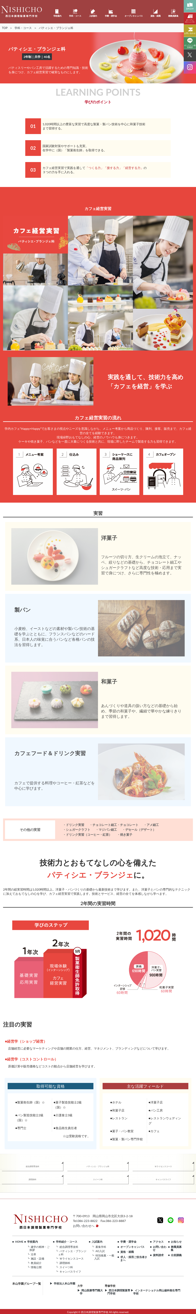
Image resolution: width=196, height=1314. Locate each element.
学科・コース (23, 28)
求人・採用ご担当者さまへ (133, 1259)
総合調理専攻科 (32, 1166)
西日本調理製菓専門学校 (118, 1292)
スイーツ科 (97, 1179)
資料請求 (158, 1255)
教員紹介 (36, 1263)
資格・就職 (127, 1251)
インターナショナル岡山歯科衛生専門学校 (156, 1292)
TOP (4, 28)
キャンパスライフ (163, 1179)
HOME (19, 1241)
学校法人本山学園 (64, 1283)
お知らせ (176, 1241)
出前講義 (176, 1255)
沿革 (33, 1254)
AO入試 (100, 1251)
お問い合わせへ (83, 1226)
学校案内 (32, 1241)
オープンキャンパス (132, 1246)
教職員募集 (176, 1248)
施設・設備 (37, 1258)
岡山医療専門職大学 (91, 1292)
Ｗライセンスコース (163, 1166)
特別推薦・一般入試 (104, 1257)
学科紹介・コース (66, 1241)
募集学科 (101, 1246)
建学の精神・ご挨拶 (39, 1248)
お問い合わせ (159, 1248)
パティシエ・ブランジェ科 (97, 1166)
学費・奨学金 (128, 1241)
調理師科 (32, 1179)
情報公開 (36, 1267)
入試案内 (97, 1241)
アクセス (158, 1241)
